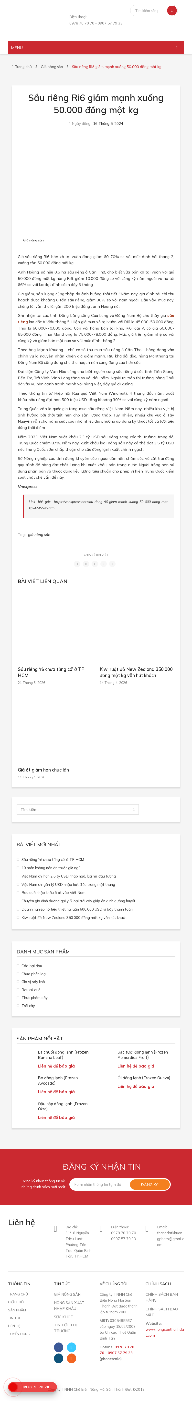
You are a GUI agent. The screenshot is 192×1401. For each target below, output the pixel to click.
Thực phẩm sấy (34, 997)
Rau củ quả (31, 989)
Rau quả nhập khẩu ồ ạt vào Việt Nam (53, 892)
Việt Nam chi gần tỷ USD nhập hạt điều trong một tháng (68, 884)
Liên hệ (14, 1326)
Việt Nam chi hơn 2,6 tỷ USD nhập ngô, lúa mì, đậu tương (68, 876)
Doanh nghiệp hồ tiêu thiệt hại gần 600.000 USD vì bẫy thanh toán (77, 909)
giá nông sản (39, 534)
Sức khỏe (63, 1317)
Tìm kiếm (172, 10)
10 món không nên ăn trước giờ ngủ (51, 868)
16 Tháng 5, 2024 (108, 123)
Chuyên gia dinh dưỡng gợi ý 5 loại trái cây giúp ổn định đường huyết (78, 901)
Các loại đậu (31, 965)
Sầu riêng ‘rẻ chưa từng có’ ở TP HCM (51, 672)
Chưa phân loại (33, 974)
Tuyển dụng (19, 1334)
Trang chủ (23, 66)
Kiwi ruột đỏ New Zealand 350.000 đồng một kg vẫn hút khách (136, 672)
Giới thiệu (16, 1302)
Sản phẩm (17, 1310)
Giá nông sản (52, 66)
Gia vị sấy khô (33, 981)
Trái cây (28, 1005)
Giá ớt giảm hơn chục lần (43, 770)
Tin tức (14, 1318)
